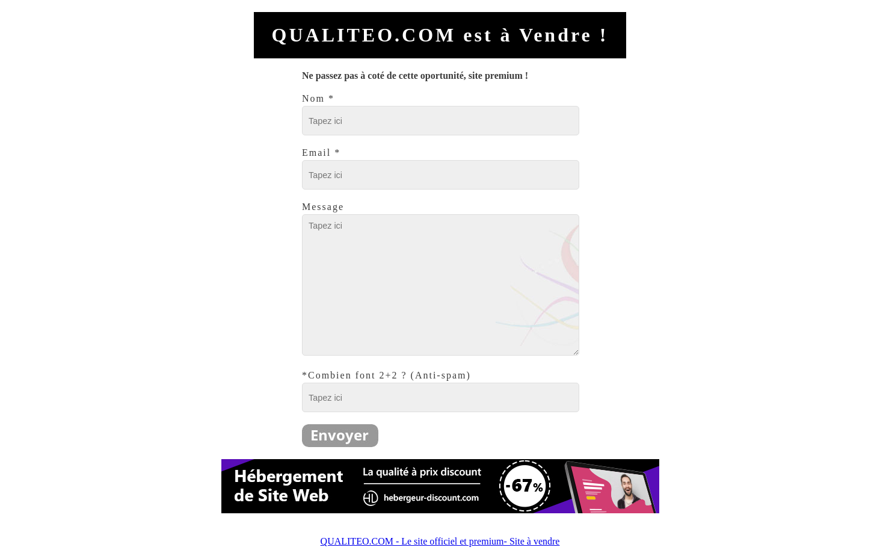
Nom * (318, 98)
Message (323, 207)
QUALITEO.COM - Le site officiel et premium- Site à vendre (440, 541)
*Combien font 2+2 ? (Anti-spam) (386, 375)
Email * (321, 152)
